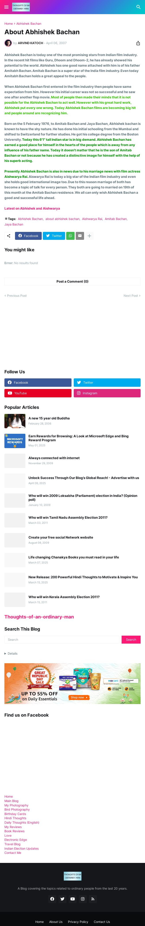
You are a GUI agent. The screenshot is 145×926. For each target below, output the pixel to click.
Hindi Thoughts (15, 818)
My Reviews (13, 827)
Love (7, 835)
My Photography (16, 805)
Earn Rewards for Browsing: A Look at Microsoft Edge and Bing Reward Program (78, 438)
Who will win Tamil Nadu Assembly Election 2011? (67, 518)
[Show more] (89, 236)
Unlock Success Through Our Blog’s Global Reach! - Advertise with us (83, 478)
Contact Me (12, 853)
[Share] (137, 43)
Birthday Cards (15, 814)
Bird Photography (17, 809)
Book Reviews (14, 831)
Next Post (131, 295)
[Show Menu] (6, 7)
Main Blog (11, 801)
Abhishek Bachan (28, 23)
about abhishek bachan (62, 219)
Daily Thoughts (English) (21, 822)
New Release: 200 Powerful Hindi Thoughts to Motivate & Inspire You (83, 577)
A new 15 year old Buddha (49, 418)
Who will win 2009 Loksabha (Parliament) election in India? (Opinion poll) (82, 498)
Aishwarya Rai (92, 219)
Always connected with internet (54, 458)
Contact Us (102, 922)
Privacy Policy (78, 922)
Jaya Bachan (13, 224)
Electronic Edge (15, 839)
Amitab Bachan (116, 219)
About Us (55, 922)
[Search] (139, 7)
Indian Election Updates (21, 848)
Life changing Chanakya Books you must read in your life (73, 557)
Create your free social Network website (60, 537)
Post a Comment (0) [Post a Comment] (72, 281)
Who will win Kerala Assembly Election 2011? (64, 597)
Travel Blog (12, 844)
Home (8, 23)
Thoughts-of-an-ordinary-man (39, 617)
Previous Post (17, 295)
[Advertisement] (37, 333)
